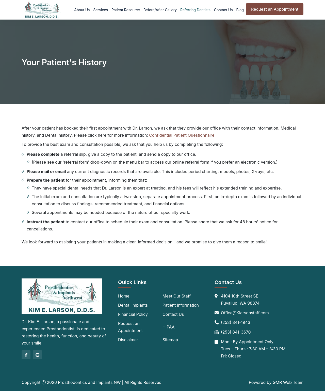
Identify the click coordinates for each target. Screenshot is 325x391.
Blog (240, 10)
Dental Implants (133, 305)
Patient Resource (125, 10)
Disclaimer (128, 339)
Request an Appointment (274, 9)
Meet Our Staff (176, 296)
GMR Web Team (288, 382)
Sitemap (170, 339)
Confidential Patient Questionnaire (181, 135)
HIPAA (168, 327)
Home (123, 296)
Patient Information (180, 305)
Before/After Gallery (160, 10)
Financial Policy (133, 314)
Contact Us (223, 10)
